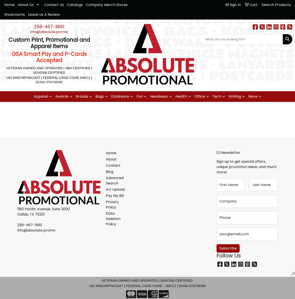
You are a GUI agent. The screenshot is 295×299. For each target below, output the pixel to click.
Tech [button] (216, 96)
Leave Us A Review (44, 14)
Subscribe (228, 248)
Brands (82, 96)
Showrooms (14, 14)
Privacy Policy (112, 204)
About (111, 159)
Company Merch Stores (107, 4)
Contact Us (54, 4)
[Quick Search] (241, 39)
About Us (26, 4)
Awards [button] (61, 96)
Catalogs (75, 4)
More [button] (252, 96)
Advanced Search (115, 180)
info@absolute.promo (49, 31)
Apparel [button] (41, 96)
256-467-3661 (49, 27)
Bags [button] (99, 96)
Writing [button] (235, 96)
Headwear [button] (159, 96)
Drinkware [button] (120, 96)
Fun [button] (139, 96)
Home (9, 4)
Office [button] (199, 96)
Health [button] (181, 96)
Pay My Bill (115, 195)
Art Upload (115, 189)
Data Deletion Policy (113, 219)
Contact (113, 165)
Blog (109, 171)
